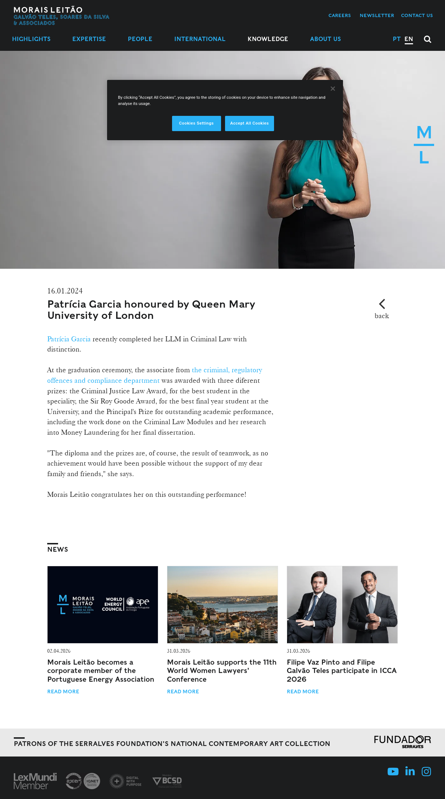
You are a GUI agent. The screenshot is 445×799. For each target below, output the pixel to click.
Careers (339, 15)
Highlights (31, 39)
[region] (225, 110)
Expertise (89, 39)
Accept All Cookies (249, 123)
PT (397, 39)
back (382, 315)
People (140, 39)
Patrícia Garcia (69, 338)
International (200, 39)
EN (408, 39)
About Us (325, 39)
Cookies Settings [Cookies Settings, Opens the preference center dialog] (196, 123)
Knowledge (268, 39)
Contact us (417, 15)
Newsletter (377, 15)
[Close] (333, 89)
